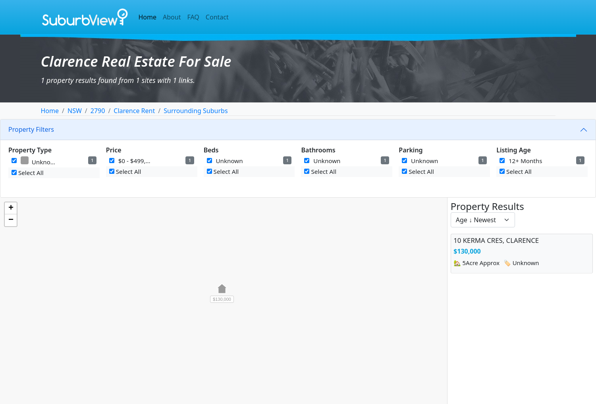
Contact (217, 17)
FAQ (193, 17)
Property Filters (31, 129)
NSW (75, 110)
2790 (98, 110)
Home (148, 17)
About (172, 17)
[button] (222, 293)
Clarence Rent (134, 110)
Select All (28, 173)
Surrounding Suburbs (196, 110)
